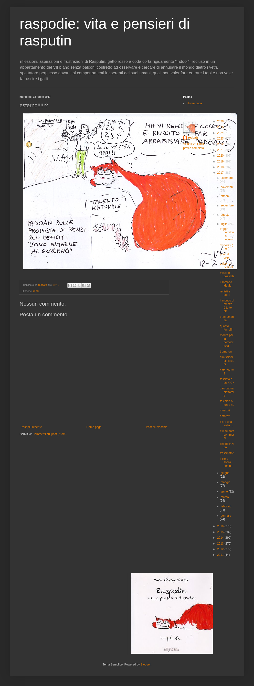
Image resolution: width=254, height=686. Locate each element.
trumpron (226, 351)
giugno (225, 473)
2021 (220, 150)
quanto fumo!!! (226, 327)
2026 (220, 121)
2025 (220, 127)
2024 (220, 133)
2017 (220, 172)
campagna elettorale (227, 392)
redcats (193, 137)
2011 (220, 555)
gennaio (226, 515)
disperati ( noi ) (226, 247)
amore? (225, 416)
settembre (227, 205)
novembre (227, 187)
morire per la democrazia (226, 340)
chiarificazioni (226, 445)
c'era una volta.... (226, 423)
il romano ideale (226, 283)
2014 (220, 537)
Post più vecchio (156, 427)
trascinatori (227, 453)
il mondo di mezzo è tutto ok (227, 306)
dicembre (227, 178)
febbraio (226, 506)
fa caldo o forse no (227, 402)
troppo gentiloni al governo (227, 234)
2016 (220, 526)
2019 (220, 161)
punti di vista (225, 256)
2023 (220, 138)
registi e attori (225, 293)
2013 (220, 543)
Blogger (146, 664)
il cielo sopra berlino (226, 462)
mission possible (227, 274)
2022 (220, 144)
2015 (220, 532)
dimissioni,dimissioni (227, 360)
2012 (220, 549)
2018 (220, 167)
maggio (225, 482)
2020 (220, 155)
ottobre (225, 196)
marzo (225, 497)
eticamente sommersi (227, 434)
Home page (94, 427)
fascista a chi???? (227, 380)
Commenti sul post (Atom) (49, 434)
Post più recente (31, 427)
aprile (225, 491)
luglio (224, 224)
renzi (36, 290)
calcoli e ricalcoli (226, 265)
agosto (225, 214)
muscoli (225, 410)
